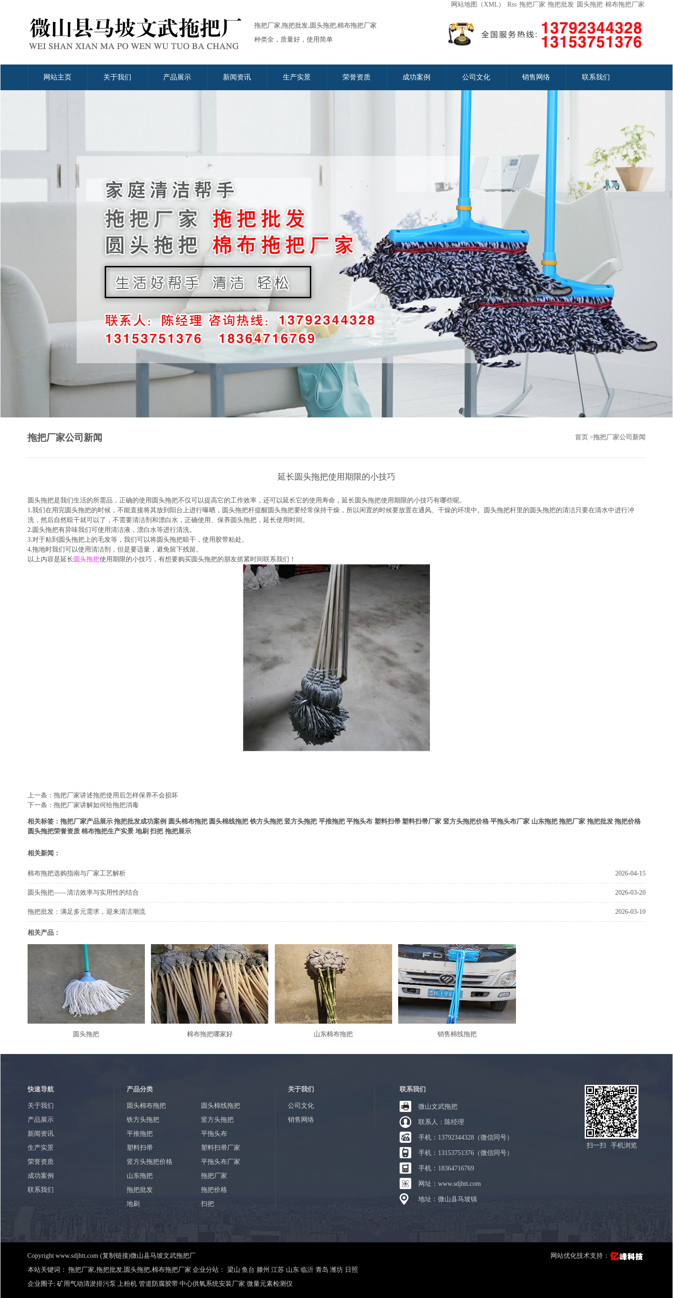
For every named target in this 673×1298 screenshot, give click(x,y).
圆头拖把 (590, 4)
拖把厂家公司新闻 (65, 437)
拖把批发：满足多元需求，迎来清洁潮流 (86, 911)
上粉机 (127, 1283)
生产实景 (297, 77)
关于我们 (117, 77)
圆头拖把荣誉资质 (54, 831)
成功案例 (416, 77)
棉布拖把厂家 (624, 4)
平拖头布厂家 (510, 821)
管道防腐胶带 (158, 1283)
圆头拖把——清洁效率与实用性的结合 (83, 892)
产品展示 (177, 77)
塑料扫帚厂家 (421, 821)
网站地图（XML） (478, 4)
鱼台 (249, 1269)
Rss (511, 4)
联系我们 (596, 77)
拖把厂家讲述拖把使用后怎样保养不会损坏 (116, 795)
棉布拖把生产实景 (107, 831)
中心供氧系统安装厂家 (212, 1283)
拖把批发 (561, 4)
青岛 (322, 1269)
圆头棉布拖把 (188, 821)
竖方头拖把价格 (466, 821)
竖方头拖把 (300, 821)
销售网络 (536, 77)
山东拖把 (544, 821)
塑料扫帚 (387, 821)
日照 (351, 1269)
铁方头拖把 (266, 821)
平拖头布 (359, 821)
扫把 (156, 831)
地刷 (142, 831)
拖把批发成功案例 (140, 821)
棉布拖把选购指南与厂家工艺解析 (77, 873)
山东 (293, 1269)
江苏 (278, 1269)
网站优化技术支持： (597, 1255)
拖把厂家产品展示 (86, 821)
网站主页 (57, 77)
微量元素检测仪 (270, 1283)
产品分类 (140, 1089)
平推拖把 (332, 821)
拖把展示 (178, 831)
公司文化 (476, 77)
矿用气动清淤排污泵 (86, 1283)
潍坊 (337, 1269)
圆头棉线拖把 (228, 821)
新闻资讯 (237, 77)
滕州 (264, 1269)
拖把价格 (628, 821)
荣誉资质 (357, 77)
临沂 (308, 1269)
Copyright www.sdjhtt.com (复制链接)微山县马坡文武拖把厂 (112, 1255)
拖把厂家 (532, 4)
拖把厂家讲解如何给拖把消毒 (96, 805)
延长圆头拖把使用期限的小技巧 (336, 476)
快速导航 (41, 1089)
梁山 (234, 1269)
